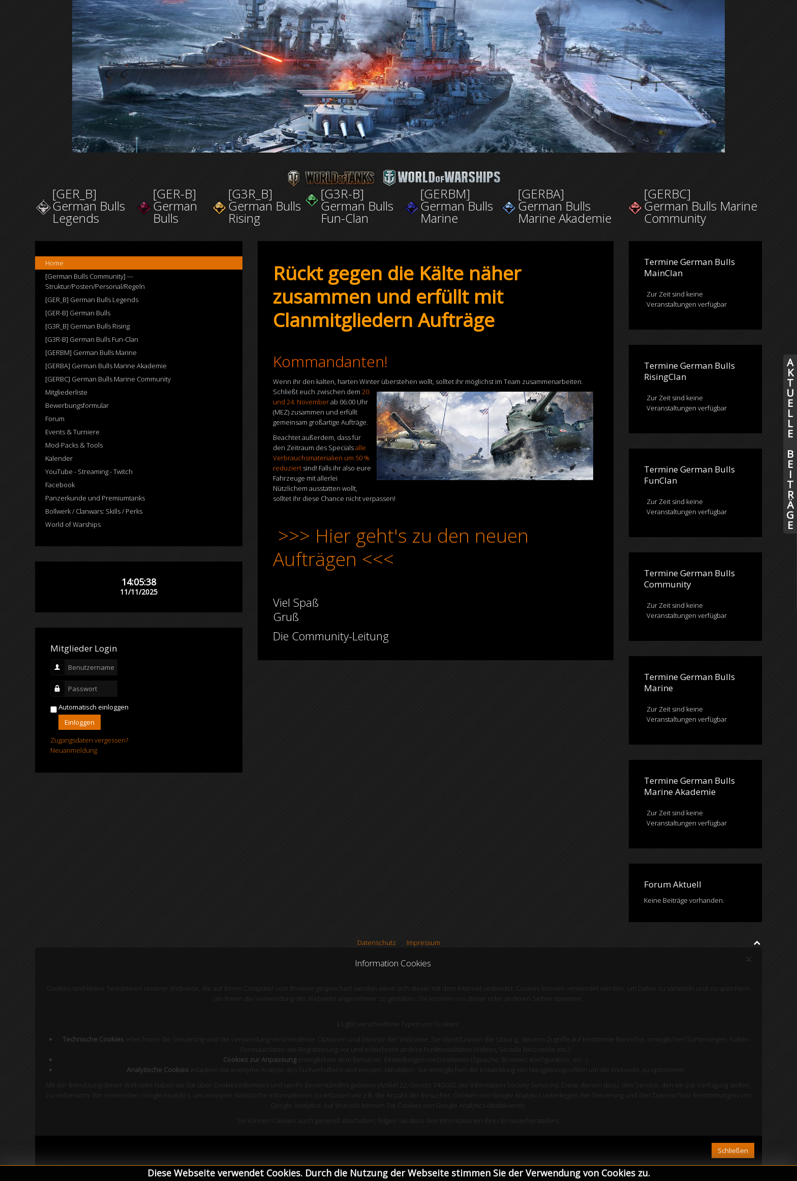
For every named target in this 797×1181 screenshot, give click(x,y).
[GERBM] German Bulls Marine (91, 352)
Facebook (60, 484)
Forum (55, 418)
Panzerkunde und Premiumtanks (95, 498)
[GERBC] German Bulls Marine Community (108, 378)
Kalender (59, 458)
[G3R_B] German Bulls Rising (87, 326)
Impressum (423, 942)
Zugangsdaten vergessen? (89, 740)
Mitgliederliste (66, 392)
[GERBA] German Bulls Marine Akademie (106, 365)
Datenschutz (376, 942)
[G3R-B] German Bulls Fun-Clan (91, 339)
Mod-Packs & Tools (74, 445)
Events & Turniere (72, 431)
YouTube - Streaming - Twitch (89, 471)
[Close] (748, 958)
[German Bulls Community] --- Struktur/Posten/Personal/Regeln (95, 281)
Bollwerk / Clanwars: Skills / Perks (93, 511)
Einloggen (80, 722)
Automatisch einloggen (93, 707)
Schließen (733, 1150)
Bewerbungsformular (77, 405)
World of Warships (73, 524)
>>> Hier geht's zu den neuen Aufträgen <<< (401, 547)
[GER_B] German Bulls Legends (91, 299)
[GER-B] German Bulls (77, 312)
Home (54, 263)
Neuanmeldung (73, 750)
